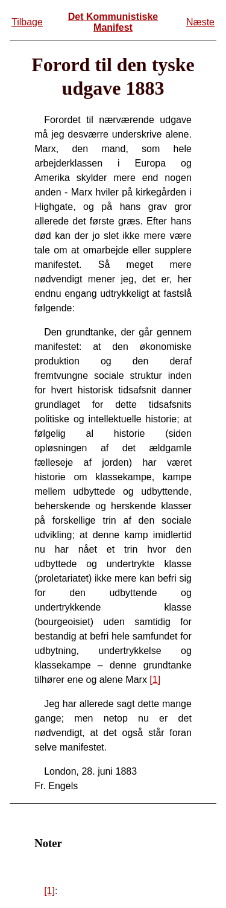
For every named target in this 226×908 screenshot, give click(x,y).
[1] (154, 680)
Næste (200, 22)
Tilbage (27, 22)
